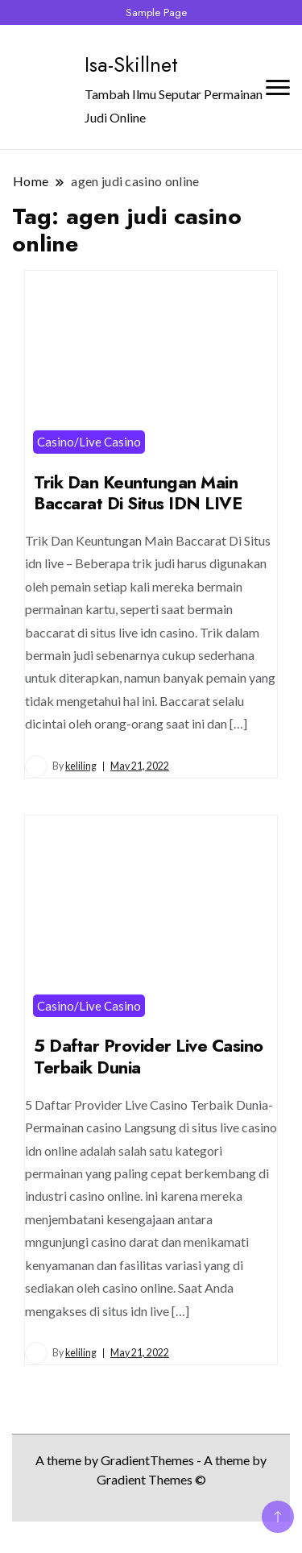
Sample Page (156, 12)
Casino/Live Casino (89, 441)
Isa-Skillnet (131, 64)
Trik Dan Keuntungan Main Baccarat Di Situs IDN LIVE (138, 493)
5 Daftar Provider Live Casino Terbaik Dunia (148, 1056)
